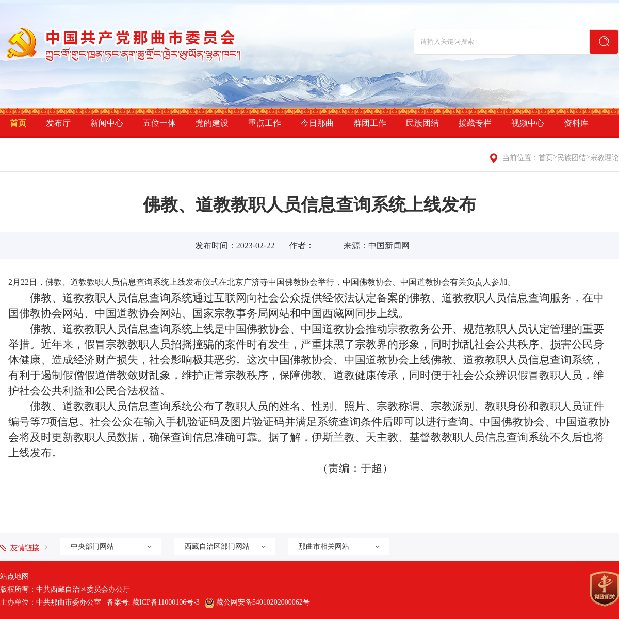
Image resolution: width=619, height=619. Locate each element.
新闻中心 (106, 123)
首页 (18, 123)
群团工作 (369, 123)
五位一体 (159, 123)
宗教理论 (604, 158)
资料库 (576, 123)
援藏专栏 (475, 123)
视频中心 (527, 123)
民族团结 (422, 123)
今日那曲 (317, 123)
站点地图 (14, 576)
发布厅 (58, 123)
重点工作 (264, 123)
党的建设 (212, 123)
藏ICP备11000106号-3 (166, 602)
